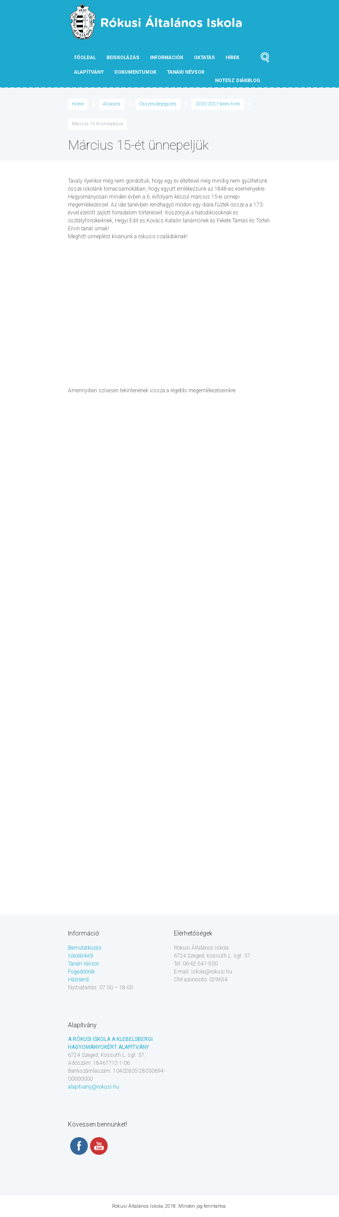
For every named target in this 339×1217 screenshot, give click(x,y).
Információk (166, 57)
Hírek (232, 57)
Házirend (78, 980)
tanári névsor (185, 72)
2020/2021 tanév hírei (218, 103)
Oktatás (204, 57)
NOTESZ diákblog (237, 80)
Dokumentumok (135, 72)
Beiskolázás (122, 57)
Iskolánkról (80, 956)
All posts (112, 103)
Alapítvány (89, 72)
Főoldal (85, 57)
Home (78, 103)
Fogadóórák (81, 972)
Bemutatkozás (85, 948)
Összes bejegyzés (158, 103)
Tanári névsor (83, 964)
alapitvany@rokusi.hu (93, 1087)
